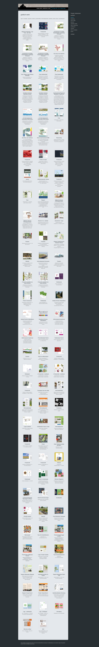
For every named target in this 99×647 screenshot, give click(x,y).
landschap (73, 18)
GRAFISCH (72, 17)
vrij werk (72, 28)
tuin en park (73, 20)
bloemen (72, 22)
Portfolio (73, 15)
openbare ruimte (74, 23)
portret (72, 31)
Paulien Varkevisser (76, 13)
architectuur (73, 26)
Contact (72, 34)
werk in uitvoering (74, 25)
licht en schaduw (74, 29)
